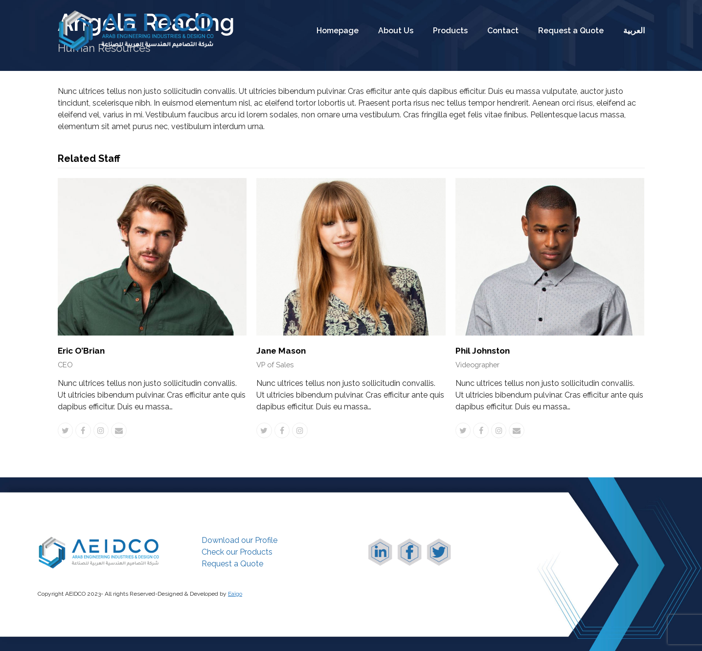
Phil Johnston (482, 351)
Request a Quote (232, 563)
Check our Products (237, 552)
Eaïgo (235, 593)
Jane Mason (281, 351)
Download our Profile (239, 540)
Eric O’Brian (81, 351)
